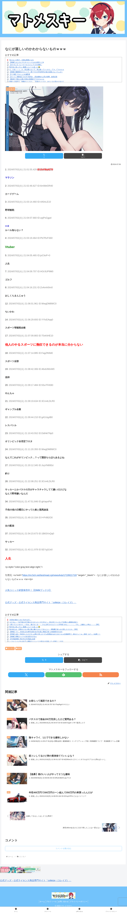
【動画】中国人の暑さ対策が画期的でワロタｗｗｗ (26, 79)
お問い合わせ (64, 902)
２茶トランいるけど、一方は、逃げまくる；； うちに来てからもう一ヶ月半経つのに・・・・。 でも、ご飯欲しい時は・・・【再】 (54, 624)
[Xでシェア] (44, 156)
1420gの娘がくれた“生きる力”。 (20, 620)
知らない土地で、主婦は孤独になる (21, 60)
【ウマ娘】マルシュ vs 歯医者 (19, 74)
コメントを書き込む (63, 849)
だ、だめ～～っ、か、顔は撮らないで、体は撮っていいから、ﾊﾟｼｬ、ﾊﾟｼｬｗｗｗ (36, 70)
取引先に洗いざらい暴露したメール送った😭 (24, 67)
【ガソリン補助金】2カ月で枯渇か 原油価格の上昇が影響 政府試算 (33, 77)
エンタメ (10, 648)
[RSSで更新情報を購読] (69, 674)
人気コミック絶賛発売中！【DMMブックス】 (28, 590)
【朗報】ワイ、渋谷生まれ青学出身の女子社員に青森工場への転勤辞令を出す (35, 632)
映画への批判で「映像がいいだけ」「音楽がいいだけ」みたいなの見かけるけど (36, 81)
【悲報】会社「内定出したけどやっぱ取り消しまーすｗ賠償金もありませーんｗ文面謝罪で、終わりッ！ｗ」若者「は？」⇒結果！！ (54, 634)
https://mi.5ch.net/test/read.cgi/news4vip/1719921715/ (49, 575)
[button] (83, 156)
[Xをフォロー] (57, 674)
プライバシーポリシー (81, 902)
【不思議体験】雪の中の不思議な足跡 (22, 639)
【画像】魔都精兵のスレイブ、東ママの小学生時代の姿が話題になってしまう (35, 72)
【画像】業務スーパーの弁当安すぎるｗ (23, 636)
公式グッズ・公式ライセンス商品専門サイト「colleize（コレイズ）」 (40, 602)
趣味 (18, 648)
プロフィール (50, 902)
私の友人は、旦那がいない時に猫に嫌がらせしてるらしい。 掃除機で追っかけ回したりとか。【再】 (43, 629)
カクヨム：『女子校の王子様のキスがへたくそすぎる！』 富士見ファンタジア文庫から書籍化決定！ (43, 622)
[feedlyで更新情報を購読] (63, 674)
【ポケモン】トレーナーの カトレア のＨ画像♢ (25, 65)
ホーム (40, 902)
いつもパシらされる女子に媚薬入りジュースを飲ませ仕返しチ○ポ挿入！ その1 (36, 641)
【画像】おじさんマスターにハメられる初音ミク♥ (26, 62)
